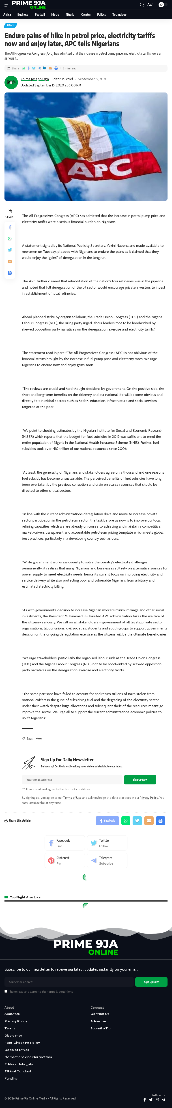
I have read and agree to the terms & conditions (58, 789)
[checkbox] (23, 790)
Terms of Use (72, 797)
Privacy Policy (149, 797)
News (10, 25)
